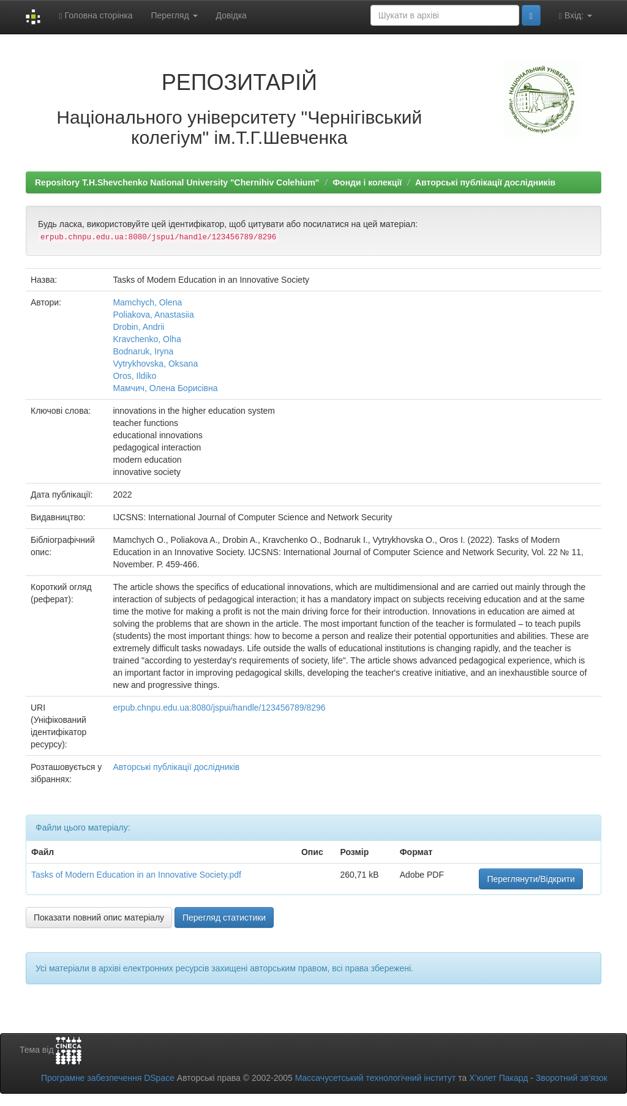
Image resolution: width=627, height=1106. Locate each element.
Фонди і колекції (367, 182)
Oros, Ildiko (134, 376)
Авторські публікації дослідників (485, 182)
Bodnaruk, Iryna (143, 351)
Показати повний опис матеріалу (99, 917)
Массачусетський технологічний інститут (375, 1078)
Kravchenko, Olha (147, 339)
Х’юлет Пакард (498, 1078)
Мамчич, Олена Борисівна (165, 388)
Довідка (231, 15)
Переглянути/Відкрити (530, 879)
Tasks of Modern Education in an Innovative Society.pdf (136, 875)
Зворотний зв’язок (571, 1078)
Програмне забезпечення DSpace (108, 1078)
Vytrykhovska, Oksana (155, 363)
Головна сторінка (95, 15)
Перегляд (174, 15)
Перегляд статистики (224, 917)
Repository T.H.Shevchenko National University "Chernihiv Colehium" (177, 182)
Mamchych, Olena (147, 302)
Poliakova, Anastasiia (153, 314)
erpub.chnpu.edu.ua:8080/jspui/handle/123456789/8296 (219, 707)
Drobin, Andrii (138, 327)
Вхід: (575, 15)
